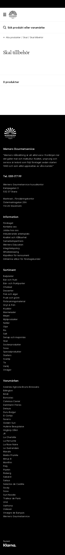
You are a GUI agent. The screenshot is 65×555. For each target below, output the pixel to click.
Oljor (5, 326)
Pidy (5, 465)
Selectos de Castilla (13, 483)
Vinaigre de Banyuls (13, 512)
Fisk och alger (10, 294)
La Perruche (9, 440)
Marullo (7, 451)
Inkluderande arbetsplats (16, 233)
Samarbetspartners (13, 241)
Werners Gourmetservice (16, 516)
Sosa (5, 348)
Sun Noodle (9, 494)
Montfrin (7, 462)
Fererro (7, 419)
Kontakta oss (10, 226)
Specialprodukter (12, 351)
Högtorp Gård (10, 429)
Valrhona (8, 505)
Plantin (6, 469)
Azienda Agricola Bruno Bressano (21, 386)
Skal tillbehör (36, 37)
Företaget (8, 223)
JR (4, 433)
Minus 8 (7, 458)
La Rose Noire (10, 444)
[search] (32, 27)
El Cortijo (7, 415)
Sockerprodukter (12, 344)
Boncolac (8, 397)
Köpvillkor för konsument (16, 255)
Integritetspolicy (11, 248)
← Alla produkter (12, 37)
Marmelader (9, 312)
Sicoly (6, 487)
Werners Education (13, 244)
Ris (4, 330)
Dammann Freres (12, 404)
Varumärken (11, 380)
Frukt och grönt (11, 297)
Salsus (6, 480)
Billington (8, 390)
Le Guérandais (11, 447)
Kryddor (7, 308)
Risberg (7, 473)
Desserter (8, 290)
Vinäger (7, 369)
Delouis (7, 408)
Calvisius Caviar (11, 401)
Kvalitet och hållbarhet (15, 237)
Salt (5, 333)
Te (4, 362)
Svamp (6, 358)
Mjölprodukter (10, 319)
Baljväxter (8, 276)
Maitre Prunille (10, 455)
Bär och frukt (10, 279)
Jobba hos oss (11, 230)
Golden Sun (9, 422)
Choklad (7, 286)
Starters (7, 355)
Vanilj (6, 366)
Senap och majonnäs (14, 337)
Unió (5, 501)
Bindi (5, 394)
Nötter (6, 322)
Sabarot (7, 476)
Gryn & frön (9, 304)
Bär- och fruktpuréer (14, 283)
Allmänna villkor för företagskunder (21, 259)
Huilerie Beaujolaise (13, 426)
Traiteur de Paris (12, 498)
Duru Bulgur (9, 412)
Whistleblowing (11, 251)
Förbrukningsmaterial (14, 301)
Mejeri (6, 315)
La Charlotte (9, 437)
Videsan (7, 509)
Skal (25, 37)
